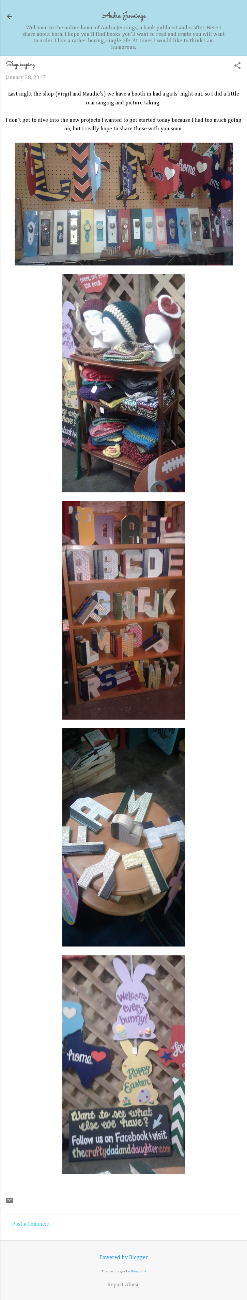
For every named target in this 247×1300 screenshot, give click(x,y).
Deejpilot (138, 1271)
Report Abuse (123, 1285)
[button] (237, 66)
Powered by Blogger (123, 1257)
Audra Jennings (123, 16)
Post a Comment (31, 1224)
